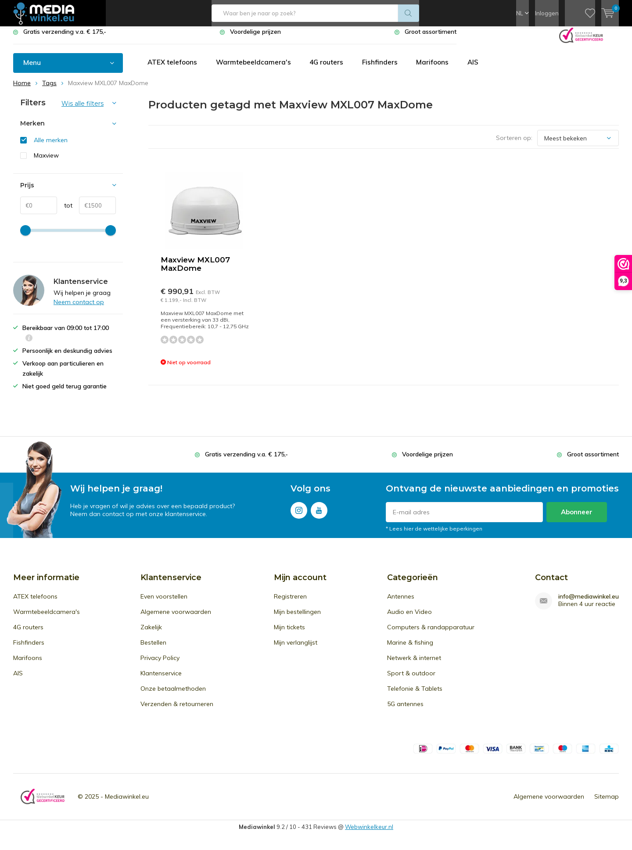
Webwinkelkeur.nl (369, 833)
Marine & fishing (410, 649)
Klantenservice (161, 680)
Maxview (46, 162)
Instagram (299, 515)
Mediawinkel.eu (127, 803)
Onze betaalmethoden (173, 695)
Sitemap (606, 803)
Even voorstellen (163, 603)
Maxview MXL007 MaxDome (195, 270)
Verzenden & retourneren (176, 710)
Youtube (319, 515)
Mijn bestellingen (297, 618)
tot (64, 212)
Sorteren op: (514, 144)
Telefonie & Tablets (414, 695)
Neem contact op (79, 308)
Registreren (290, 603)
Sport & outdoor (411, 680)
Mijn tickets (289, 634)
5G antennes (405, 710)
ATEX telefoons (173, 69)
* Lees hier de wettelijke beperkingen (434, 535)
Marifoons (440, 69)
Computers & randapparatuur (430, 634)
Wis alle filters (82, 110)
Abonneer (576, 518)
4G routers (331, 69)
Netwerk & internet (414, 664)
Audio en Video (409, 618)
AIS (482, 69)
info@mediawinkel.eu (588, 603)
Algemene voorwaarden (175, 618)
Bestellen (153, 649)
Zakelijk (151, 634)
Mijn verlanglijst (295, 649)
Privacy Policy (160, 664)
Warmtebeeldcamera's (256, 69)
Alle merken (51, 147)
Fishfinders (386, 69)
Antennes (400, 603)
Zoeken (408, 13)
